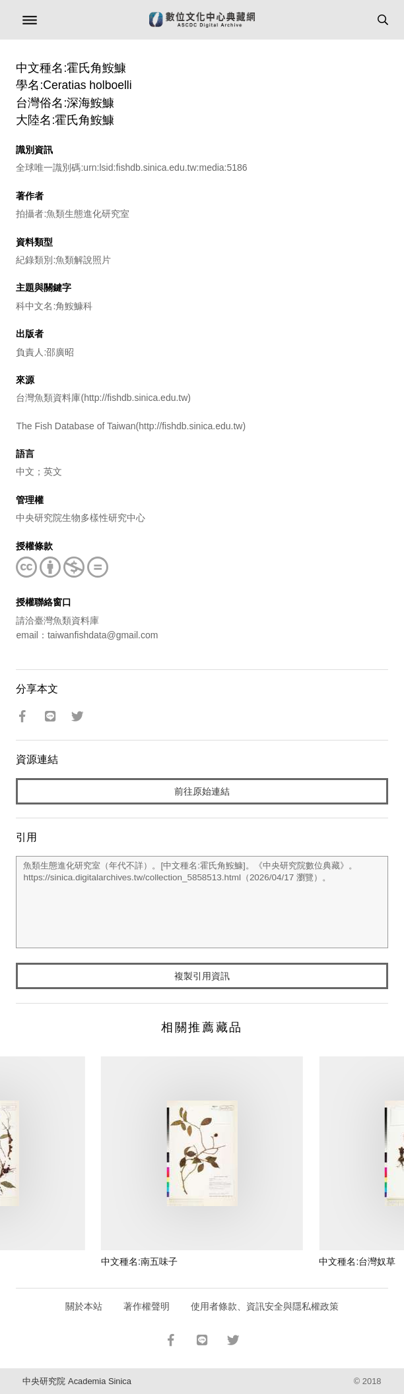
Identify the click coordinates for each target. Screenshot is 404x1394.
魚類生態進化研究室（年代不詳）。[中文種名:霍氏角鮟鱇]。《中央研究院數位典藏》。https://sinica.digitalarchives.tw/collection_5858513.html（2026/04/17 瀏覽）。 (201, 902)
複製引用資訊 (202, 976)
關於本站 (83, 1306)
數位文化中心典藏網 (202, 20)
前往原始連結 (202, 791)
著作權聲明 (146, 1306)
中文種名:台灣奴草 (357, 1261)
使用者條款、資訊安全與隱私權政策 (265, 1306)
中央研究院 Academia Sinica (76, 1381)
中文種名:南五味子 (139, 1261)
